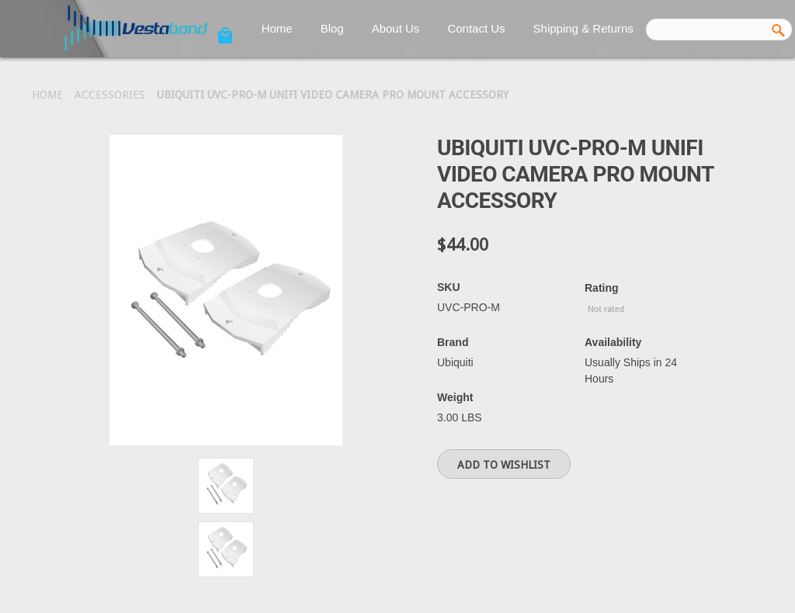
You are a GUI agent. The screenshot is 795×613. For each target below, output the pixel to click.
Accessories (110, 94)
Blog (332, 28)
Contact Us (476, 28)
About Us (396, 28)
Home (277, 28)
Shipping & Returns (583, 28)
